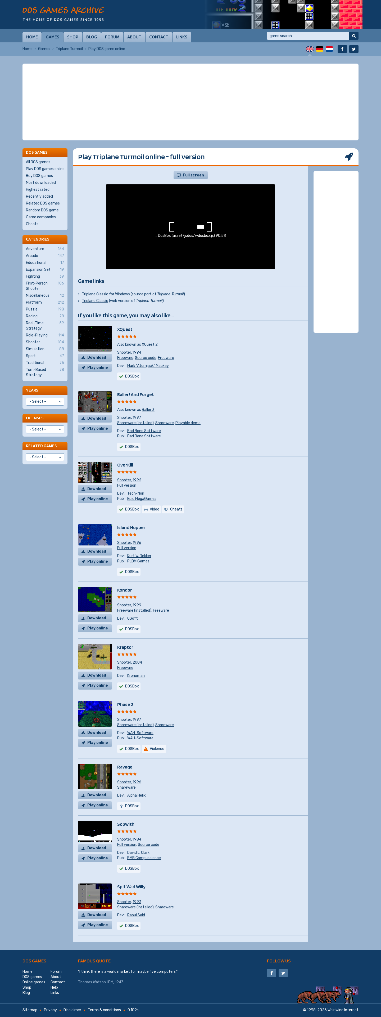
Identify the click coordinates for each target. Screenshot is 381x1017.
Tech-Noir (135, 493)
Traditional (45, 363)
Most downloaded (41, 182)
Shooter (124, 352)
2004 (137, 662)
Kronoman (136, 675)
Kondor (124, 590)
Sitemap (29, 1010)
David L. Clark (138, 852)
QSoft (132, 618)
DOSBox (132, 376)
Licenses (34, 417)
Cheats (32, 224)
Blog (91, 36)
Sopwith (125, 824)
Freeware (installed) (134, 610)
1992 (137, 480)
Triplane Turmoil (69, 49)
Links (181, 36)
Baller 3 (148, 409)
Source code (145, 358)
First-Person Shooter (45, 286)
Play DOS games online (45, 169)
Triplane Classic (95, 301)
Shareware (164, 423)
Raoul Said (136, 915)
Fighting (45, 276)
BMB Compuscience (144, 858)
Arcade (45, 256)
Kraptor (125, 647)
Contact (158, 36)
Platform (45, 302)
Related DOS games (43, 203)
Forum (112, 36)
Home (32, 36)
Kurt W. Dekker (139, 556)
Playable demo (188, 423)
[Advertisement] (190, 102)
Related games (41, 445)
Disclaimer (72, 1010)
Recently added (39, 196)
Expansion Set (45, 269)
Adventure (45, 249)
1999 (137, 605)
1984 (137, 839)
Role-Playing (45, 335)
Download (96, 357)
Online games (33, 982)
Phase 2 (125, 704)
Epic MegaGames (141, 498)
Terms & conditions (104, 1010)
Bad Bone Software (144, 431)
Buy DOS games (39, 176)
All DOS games (38, 162)
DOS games (34, 960)
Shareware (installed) (135, 423)
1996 (137, 542)
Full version (126, 485)
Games (52, 36)
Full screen (193, 175)
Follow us (279, 960)
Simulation (45, 349)
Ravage (125, 767)
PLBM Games (138, 561)
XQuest (125, 329)
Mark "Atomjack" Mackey (148, 365)
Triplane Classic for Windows (106, 294)
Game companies (41, 217)
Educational (45, 262)
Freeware (125, 358)
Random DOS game (42, 210)
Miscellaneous (45, 295)
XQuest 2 (150, 344)
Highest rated (37, 189)
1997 (137, 417)
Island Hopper (131, 527)
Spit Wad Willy (131, 886)
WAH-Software (140, 733)
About (134, 36)
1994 (137, 352)
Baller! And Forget (135, 394)
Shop (72, 36)
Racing (45, 316)
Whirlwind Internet (343, 1010)
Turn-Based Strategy (45, 372)
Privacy (50, 1010)
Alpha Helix (136, 795)
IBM (110, 982)
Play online (97, 367)
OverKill (125, 465)
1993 (137, 902)
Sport (45, 356)
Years (32, 390)
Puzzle (45, 309)
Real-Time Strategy (45, 326)
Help (54, 987)
